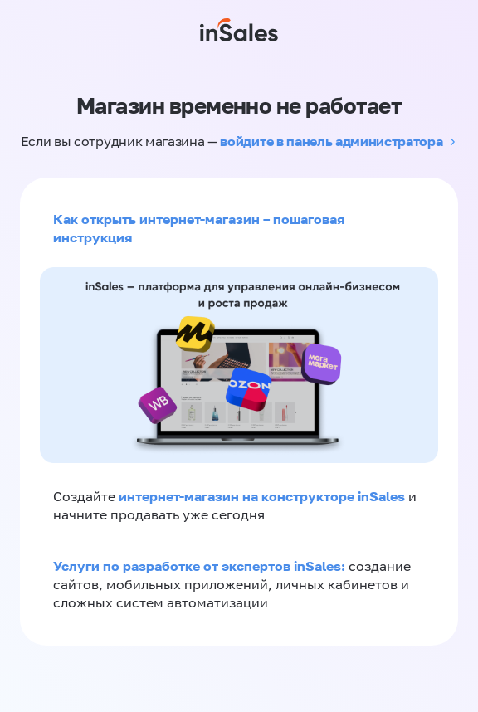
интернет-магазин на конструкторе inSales (263, 496)
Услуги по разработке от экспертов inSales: (201, 566)
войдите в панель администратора (331, 141)
